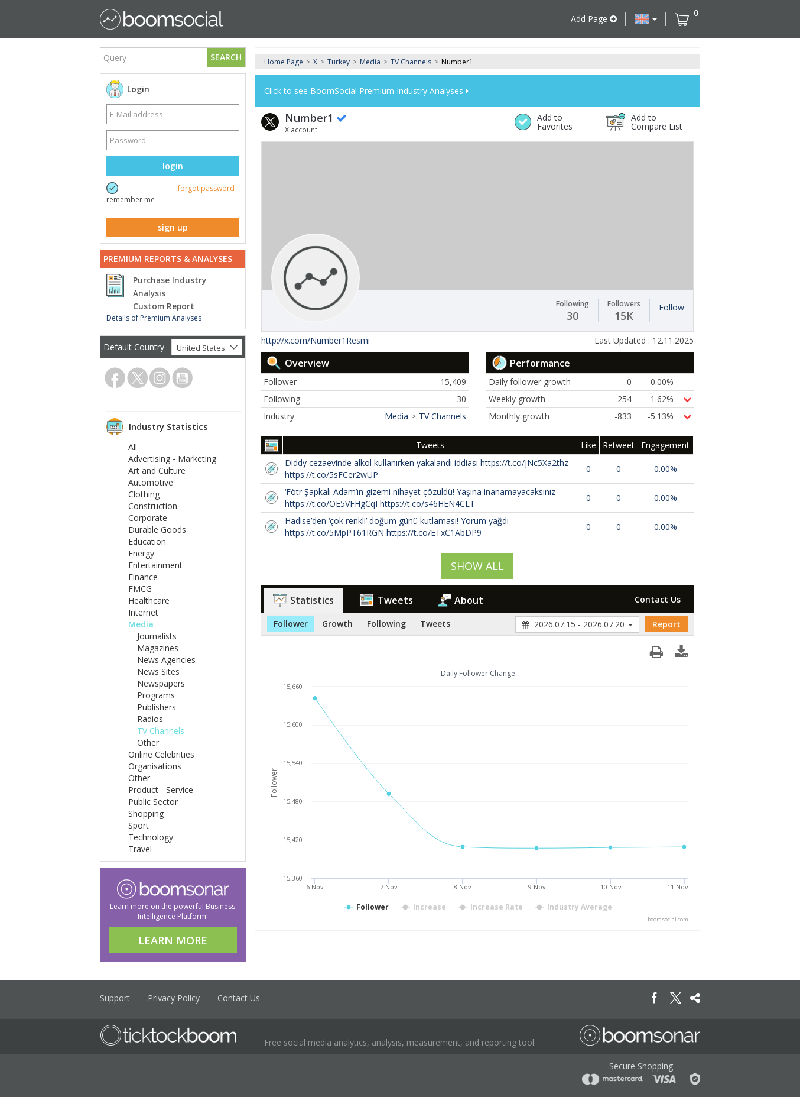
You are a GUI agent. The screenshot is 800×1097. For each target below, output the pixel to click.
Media (141, 624)
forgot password (206, 188)
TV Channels (160, 730)
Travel (140, 849)
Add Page (594, 18)
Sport (138, 825)
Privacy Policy (174, 998)
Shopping (146, 813)
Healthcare (149, 600)
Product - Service (160, 789)
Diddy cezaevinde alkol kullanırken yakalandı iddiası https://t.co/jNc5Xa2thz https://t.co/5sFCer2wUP (426, 468)
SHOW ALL (477, 566)
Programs (156, 695)
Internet (143, 612)
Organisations (154, 766)
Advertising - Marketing (172, 458)
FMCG (140, 588)
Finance (143, 577)
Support (115, 998)
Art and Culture (157, 470)
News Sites (158, 671)
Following (386, 623)
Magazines (157, 647)
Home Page (283, 62)
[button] (646, 19)
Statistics (303, 600)
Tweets (386, 600)
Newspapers (161, 683)
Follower (291, 623)
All (132, 446)
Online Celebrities (161, 754)
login (172, 165)
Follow (671, 307)
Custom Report (163, 306)
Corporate (147, 517)
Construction (152, 506)
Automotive (150, 482)
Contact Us (658, 599)
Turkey (338, 62)
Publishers (156, 707)
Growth (337, 623)
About (460, 600)
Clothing (144, 494)
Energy (141, 553)
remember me (130, 200)
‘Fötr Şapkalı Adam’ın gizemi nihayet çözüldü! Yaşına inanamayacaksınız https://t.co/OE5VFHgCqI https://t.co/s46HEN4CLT (420, 497)
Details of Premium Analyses (153, 318)
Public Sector (153, 801)
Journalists (157, 636)
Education (147, 541)
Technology (150, 837)
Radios (150, 718)
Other (148, 742)
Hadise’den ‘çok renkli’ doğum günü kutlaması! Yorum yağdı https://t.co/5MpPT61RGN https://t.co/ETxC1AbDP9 (397, 526)
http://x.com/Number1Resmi (315, 340)
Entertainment (155, 565)
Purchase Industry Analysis (169, 287)
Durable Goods (157, 529)
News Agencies (166, 659)
